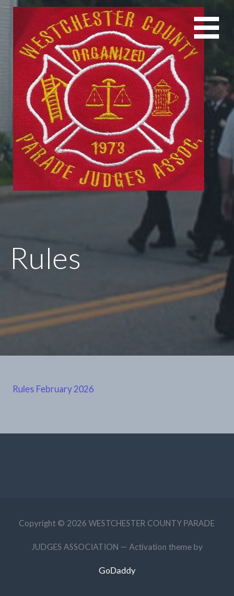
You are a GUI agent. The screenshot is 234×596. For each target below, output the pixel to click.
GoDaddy (117, 570)
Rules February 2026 (53, 389)
